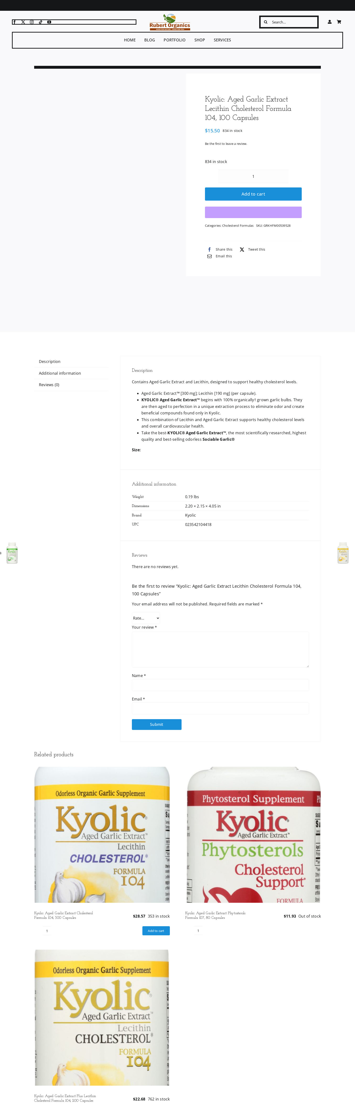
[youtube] (49, 22)
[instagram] (32, 22)
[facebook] (14, 22)
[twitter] (23, 22)
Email (138, 699)
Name (139, 675)
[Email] (218, 256)
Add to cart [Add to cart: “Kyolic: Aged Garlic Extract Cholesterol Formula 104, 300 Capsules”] (156, 931)
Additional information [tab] (60, 373)
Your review (144, 627)
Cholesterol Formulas (238, 225)
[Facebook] (219, 249)
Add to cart (253, 194)
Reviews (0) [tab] (49, 384)
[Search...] (289, 22)
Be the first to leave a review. (226, 143)
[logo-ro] (170, 15)
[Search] (265, 22)
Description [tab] (50, 361)
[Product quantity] (253, 176)
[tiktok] (41, 22)
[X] (251, 249)
